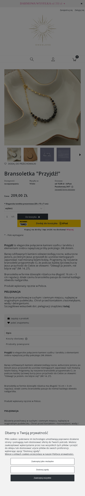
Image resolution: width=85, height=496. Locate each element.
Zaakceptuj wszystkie (42, 478)
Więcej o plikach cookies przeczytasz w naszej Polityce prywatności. (39, 454)
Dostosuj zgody (42, 470)
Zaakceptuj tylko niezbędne (42, 461)
